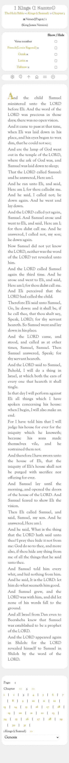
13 (5, 707)
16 (37, 707)
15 (26, 707)
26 (27, 719)
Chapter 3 (58, 13)
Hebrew (22, 67)
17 (48, 707)
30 (13, 725)
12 (54, 701)
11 (44, 701)
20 (20, 713)
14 (15, 707)
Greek (22, 54)
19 (9, 713)
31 (25, 725)
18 (59, 707)
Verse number (23, 42)
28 (49, 719)
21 (31, 713)
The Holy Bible (14, 13)
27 (38, 719)
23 (53, 713)
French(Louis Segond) (22, 48)
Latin (21, 61)
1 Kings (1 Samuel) (37, 13)
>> (33, 689)
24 (5, 719)
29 (61, 719)
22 (42, 713)
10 (33, 701)
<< (20, 689)
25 (16, 719)
